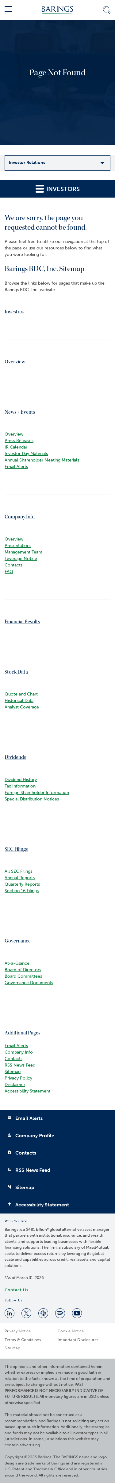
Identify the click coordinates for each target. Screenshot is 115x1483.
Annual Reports (20, 877)
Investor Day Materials (26, 453)
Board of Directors (23, 969)
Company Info (20, 516)
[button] (8, 10)
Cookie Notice (71, 1331)
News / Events (20, 412)
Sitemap (13, 1071)
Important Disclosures (78, 1339)
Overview (15, 361)
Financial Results (22, 621)
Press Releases (19, 440)
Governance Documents (29, 982)
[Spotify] (60, 1313)
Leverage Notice (21, 558)
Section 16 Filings (22, 890)
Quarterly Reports (22, 884)
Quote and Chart (21, 694)
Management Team (23, 552)
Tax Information (20, 786)
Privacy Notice (18, 1331)
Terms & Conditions (23, 1339)
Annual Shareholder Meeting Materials (42, 460)
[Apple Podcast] (43, 1313)
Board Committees (23, 976)
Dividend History (21, 779)
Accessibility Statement (27, 1091)
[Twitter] (26, 1313)
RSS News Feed (20, 1065)
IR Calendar (16, 447)
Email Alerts (16, 466)
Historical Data (19, 700)
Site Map (12, 1348)
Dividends (15, 757)
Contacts (13, 565)
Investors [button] (58, 188)
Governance (18, 941)
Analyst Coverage (22, 707)
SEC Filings (16, 849)
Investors (15, 311)
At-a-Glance (17, 963)
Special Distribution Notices (32, 799)
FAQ (9, 571)
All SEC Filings (18, 871)
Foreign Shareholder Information (37, 792)
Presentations (18, 545)
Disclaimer (15, 1084)
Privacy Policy (18, 1078)
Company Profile (30, 1135)
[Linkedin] (9, 1313)
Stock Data (16, 672)
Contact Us (17, 1290)
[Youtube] (77, 1313)
